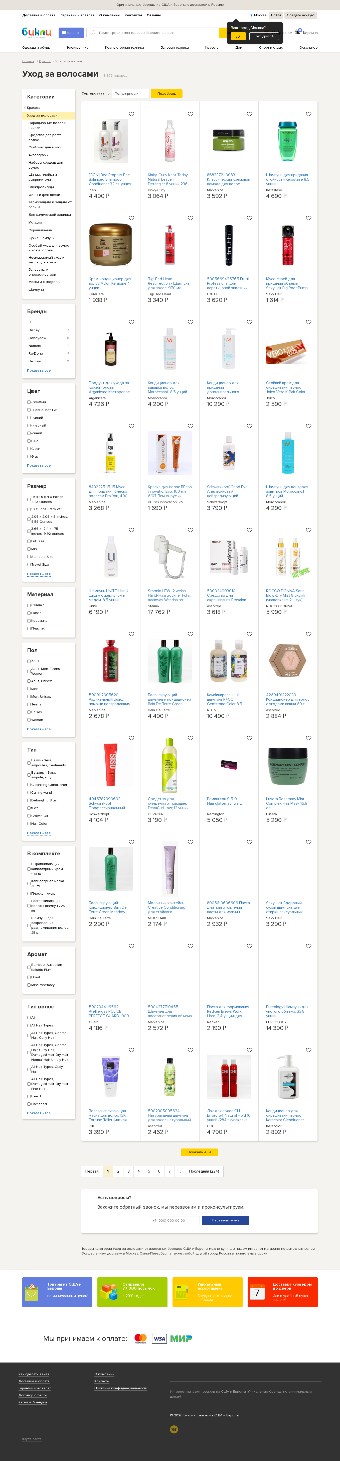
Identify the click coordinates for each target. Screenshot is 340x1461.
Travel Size (38, 564)
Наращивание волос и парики (47, 125)
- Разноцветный (42, 410)
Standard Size (40, 557)
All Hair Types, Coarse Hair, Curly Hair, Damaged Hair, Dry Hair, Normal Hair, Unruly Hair (48, 1052)
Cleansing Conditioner (47, 785)
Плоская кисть (41, 893)
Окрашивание (40, 230)
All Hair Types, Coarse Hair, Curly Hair (47, 1035)
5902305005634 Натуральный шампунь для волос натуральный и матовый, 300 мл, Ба (169, 1117)
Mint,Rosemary (41, 985)
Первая (92, 1171)
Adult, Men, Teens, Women (44, 671)
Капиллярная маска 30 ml (45, 883)
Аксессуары (38, 155)
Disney (49, 330)
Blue (33, 441)
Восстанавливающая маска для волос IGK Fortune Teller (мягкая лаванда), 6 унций (108, 1117)
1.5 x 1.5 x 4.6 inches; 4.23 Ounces (45, 499)
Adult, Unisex (39, 681)
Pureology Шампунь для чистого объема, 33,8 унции (287, 1011)
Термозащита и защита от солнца (50, 204)
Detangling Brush (43, 800)
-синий (34, 433)
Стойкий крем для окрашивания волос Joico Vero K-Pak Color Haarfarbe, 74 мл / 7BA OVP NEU (286, 391)
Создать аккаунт (300, 15)
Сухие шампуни (42, 238)
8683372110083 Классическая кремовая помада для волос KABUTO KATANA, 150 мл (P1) (228, 183)
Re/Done (49, 353)
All (31, 1017)
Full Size (36, 541)
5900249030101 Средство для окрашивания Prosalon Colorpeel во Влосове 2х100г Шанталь (226, 599)
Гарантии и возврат (77, 15)
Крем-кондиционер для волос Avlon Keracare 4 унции (110, 283)
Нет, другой (264, 36)
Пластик (36, 628)
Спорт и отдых (271, 47)
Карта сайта (32, 1439)
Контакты (133, 15)
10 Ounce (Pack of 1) (45, 509)
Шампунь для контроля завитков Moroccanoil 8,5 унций (287, 491)
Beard (34, 1096)
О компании (109, 15)
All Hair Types (40, 1025)
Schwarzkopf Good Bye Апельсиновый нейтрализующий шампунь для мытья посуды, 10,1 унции (227, 495)
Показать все (39, 370)
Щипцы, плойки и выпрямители (43, 177)
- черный (36, 425)
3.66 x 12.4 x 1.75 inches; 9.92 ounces (45, 531)
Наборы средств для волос (46, 165)
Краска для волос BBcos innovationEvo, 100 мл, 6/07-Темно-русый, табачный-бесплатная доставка (170, 495)
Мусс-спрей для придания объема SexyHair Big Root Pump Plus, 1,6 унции (287, 285)
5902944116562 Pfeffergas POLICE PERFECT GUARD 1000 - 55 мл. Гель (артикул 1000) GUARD (110, 1015)
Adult (33, 661)
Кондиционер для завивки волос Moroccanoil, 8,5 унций (167, 387)
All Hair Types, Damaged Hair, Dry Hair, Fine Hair (48, 1084)
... (180, 1171)
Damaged (37, 1104)
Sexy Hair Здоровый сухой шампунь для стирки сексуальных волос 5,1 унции (284, 909)
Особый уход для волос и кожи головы (49, 248)
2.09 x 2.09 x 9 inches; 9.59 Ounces (47, 519)
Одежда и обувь (36, 47)
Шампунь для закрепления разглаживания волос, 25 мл (48, 925)
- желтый (36, 402)
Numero (49, 346)
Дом (238, 47)
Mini (32, 549)
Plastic (34, 613)
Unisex (34, 712)
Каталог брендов (33, 1402)
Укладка (35, 222)
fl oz (32, 808)
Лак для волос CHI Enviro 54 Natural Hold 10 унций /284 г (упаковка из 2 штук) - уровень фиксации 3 (229, 1119)
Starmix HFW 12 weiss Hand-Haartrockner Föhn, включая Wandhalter (169, 595)
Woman (35, 720)
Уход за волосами (42, 115)
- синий (35, 417)
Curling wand (39, 792)
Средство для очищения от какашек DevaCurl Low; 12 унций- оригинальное (169, 805)
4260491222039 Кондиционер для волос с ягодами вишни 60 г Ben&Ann (287, 701)
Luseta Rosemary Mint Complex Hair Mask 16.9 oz (286, 803)
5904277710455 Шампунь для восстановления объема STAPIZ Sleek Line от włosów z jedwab (170, 1015)
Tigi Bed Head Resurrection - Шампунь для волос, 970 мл (169, 283)
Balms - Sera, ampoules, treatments (46, 762)
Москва (260, 15)
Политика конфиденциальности (120, 1388)
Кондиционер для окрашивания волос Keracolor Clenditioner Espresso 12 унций (285, 1117)
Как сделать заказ (34, 1374)
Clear (33, 449)
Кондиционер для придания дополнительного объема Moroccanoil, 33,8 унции (225, 391)
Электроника (77, 47)
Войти (276, 15)
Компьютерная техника (124, 47)
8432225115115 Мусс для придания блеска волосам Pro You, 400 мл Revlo (108, 493)
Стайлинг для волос (45, 147)
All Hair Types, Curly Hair (45, 1069)
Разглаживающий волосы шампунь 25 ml (46, 906)
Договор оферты (33, 1395)
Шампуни (36, 289)
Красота (212, 47)
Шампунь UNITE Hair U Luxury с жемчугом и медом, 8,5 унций (108, 595)
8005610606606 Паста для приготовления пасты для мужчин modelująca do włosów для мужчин (228, 911)
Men (32, 689)
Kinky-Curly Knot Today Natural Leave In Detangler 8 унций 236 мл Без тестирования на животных (169, 183)
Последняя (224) (204, 1171)
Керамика (37, 620)
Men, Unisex (39, 696)
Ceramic (35, 605)
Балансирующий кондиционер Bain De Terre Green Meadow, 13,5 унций (108, 909)
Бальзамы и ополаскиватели (42, 272)
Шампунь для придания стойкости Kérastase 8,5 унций (287, 179)
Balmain (49, 361)
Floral (33, 977)
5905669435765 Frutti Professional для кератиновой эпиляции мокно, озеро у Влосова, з (229, 287)
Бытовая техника (175, 47)
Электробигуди (41, 187)
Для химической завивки (50, 215)
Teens (34, 704)
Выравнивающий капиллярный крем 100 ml (45, 869)
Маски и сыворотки (45, 282)
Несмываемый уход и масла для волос (46, 260)
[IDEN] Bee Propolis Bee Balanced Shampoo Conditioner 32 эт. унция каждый (110, 181)
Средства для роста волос (45, 137)
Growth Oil (37, 816)
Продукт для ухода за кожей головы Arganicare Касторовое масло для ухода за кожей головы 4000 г (109, 391)
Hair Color (37, 823)
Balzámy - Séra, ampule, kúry (41, 775)
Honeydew (49, 338)
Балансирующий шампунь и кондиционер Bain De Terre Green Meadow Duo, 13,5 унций (169, 701)
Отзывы (154, 15)
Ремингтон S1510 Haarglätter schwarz (224, 801)
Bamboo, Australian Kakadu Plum (44, 967)
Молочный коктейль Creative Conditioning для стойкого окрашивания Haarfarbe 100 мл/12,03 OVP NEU (169, 911)
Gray (33, 456)
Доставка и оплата (39, 15)
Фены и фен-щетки (44, 195)
